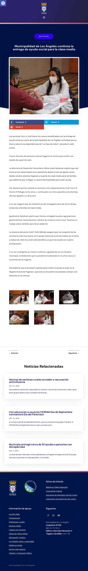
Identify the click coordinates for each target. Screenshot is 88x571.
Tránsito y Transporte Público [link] (20, 553)
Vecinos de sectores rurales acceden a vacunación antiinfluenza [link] (39, 381)
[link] (3, 3)
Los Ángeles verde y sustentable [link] (21, 541)
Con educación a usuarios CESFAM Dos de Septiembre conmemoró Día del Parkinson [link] (40, 413)
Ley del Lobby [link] (14, 514)
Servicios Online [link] (15, 526)
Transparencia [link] (14, 518)
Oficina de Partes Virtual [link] (18, 534)
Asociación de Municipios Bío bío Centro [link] (61, 495)
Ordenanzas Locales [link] (17, 522)
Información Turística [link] (17, 537)
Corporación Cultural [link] (54, 491)
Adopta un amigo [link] (15, 545)
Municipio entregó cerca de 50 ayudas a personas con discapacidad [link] (40, 445)
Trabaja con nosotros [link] (17, 530)
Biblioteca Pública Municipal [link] (57, 487)
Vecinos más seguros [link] (17, 549)
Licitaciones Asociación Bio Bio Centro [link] (61, 499)
